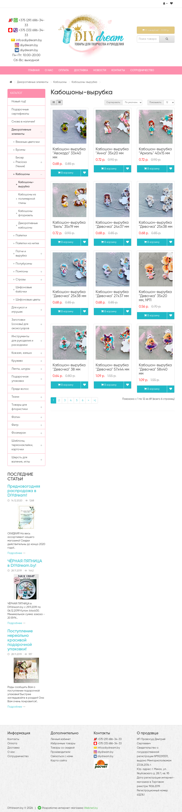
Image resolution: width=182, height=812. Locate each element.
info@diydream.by (29, 40)
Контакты (118, 70)
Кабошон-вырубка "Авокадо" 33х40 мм (69, 153)
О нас (49, 70)
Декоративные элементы (32, 82)
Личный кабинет (61, 739)
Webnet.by (91, 808)
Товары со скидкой (62, 747)
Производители (60, 752)
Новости (99, 70)
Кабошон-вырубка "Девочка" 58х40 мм (155, 369)
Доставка (81, 70)
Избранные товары (63, 743)
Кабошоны (60, 82)
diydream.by (29, 45)
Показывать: (155, 102)
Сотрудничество (142, 70)
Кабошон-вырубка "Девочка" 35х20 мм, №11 (155, 296)
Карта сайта (59, 760)
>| (95, 400)
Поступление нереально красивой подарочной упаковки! (20, 640)
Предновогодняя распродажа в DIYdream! (23, 491)
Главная (33, 70)
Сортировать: (113, 102)
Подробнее (16, 553)
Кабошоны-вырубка (84, 82)
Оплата (63, 70)
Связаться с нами (62, 756)
